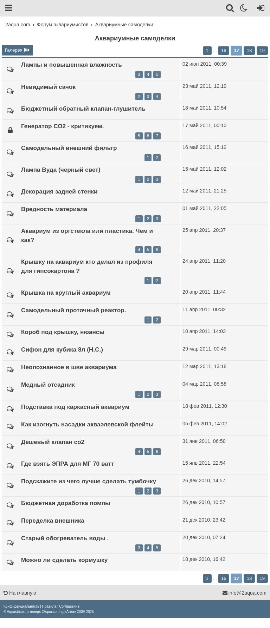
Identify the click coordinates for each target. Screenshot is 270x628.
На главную (20, 593)
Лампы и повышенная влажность (71, 64)
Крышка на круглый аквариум (65, 292)
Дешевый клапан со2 (52, 441)
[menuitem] (21, 606)
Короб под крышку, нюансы (62, 331)
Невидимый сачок (48, 86)
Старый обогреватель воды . (65, 538)
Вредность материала (54, 208)
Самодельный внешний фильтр (69, 147)
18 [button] (249, 50)
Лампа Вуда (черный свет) (60, 169)
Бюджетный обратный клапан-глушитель (83, 108)
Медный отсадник (48, 384)
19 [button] (262, 50)
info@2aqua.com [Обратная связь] (244, 593)
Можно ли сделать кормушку (64, 559)
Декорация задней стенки (59, 191)
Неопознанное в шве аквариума (69, 367)
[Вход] (259, 9)
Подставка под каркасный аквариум (75, 406)
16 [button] (223, 50)
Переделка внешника (52, 520)
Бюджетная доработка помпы (65, 502)
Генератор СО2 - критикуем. (62, 126)
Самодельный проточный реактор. (73, 310)
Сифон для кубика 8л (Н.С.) (62, 349)
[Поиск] (230, 9)
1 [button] (207, 50)
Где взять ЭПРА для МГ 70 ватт (67, 463)
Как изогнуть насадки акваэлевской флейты (87, 424)
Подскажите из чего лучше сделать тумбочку (88, 481)
